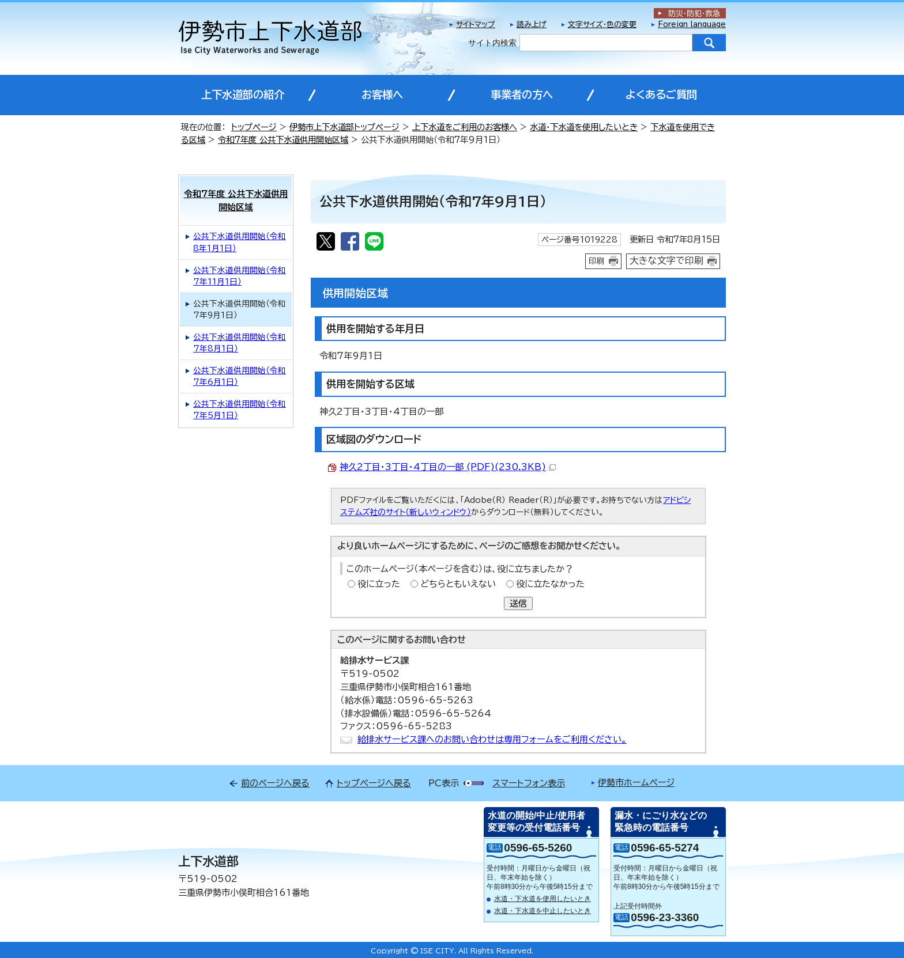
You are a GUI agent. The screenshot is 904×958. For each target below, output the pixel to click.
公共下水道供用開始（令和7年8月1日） (239, 343)
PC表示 (443, 783)
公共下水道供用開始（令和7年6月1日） (239, 376)
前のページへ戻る (275, 783)
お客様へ (382, 94)
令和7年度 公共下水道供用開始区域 (283, 139)
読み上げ (532, 24)
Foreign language (692, 24)
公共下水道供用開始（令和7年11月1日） (239, 276)
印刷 (597, 261)
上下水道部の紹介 (242, 94)
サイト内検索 (492, 42)
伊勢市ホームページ (636, 782)
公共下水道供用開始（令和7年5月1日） (239, 410)
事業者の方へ (522, 94)
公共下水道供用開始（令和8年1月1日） (239, 242)
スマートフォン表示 (528, 783)
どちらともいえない (458, 584)
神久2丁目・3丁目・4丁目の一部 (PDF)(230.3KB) (448, 467)
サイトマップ (475, 24)
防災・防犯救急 (694, 13)
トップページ (254, 127)
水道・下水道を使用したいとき (584, 127)
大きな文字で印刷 (666, 260)
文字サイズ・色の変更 (602, 24)
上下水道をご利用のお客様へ (464, 127)
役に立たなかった (550, 584)
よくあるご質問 (661, 94)
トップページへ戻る (374, 783)
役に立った (378, 584)
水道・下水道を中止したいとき (542, 911)
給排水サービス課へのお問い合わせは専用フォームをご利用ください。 (492, 739)
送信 (518, 603)
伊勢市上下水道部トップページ (344, 127)
